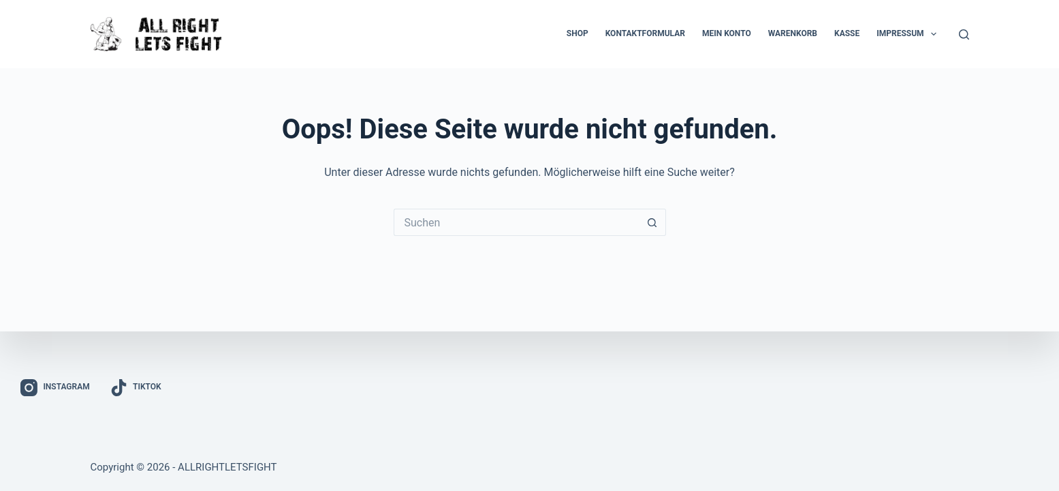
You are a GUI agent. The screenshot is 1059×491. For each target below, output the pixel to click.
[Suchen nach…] (516, 222)
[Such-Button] (652, 222)
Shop (577, 33)
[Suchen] (964, 34)
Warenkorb (792, 33)
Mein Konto (726, 33)
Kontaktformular (645, 33)
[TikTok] (135, 387)
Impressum (909, 34)
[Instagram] (55, 387)
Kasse (846, 33)
